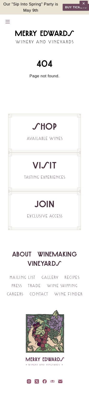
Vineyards (45, 263)
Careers (15, 294)
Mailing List (22, 277)
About (22, 254)
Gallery (49, 277)
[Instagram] (29, 381)
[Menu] (7, 22)
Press (16, 285)
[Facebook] (44, 381)
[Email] (60, 381)
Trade (34, 285)
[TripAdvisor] (52, 381)
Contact (38, 294)
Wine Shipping (62, 285)
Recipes (72, 277)
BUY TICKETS (76, 7)
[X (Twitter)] (37, 381)
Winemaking (57, 254)
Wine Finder (68, 294)
